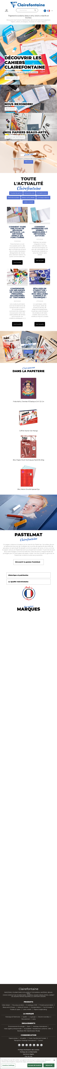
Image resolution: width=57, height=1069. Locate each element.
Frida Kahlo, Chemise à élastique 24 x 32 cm (28, 401)
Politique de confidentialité (28, 1052)
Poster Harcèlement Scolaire (37, 1038)
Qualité (25, 1017)
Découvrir (28, 162)
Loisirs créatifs (28, 202)
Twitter (23, 1045)
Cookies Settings (8, 1065)
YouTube (26, 1045)
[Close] (54, 1060)
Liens (34, 1019)
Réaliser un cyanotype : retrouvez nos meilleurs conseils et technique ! (40, 293)
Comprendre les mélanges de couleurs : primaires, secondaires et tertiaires (17, 293)
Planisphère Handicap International (25, 1040)
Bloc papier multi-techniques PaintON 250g (28, 460)
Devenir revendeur (44, 1017)
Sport (28, 1026)
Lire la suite (17, 262)
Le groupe (32, 1017)
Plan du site (28, 1056)
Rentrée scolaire (13, 197)
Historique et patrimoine (18, 575)
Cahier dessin (6, 1005)
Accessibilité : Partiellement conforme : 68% (37, 1028)
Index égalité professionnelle (13, 1028)
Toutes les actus (16, 193)
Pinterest (30, 1045)
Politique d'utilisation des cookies (28, 1050)
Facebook (19, 1045)
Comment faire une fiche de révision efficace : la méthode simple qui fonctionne (17, 232)
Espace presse (13, 1038)
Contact (40, 1040)
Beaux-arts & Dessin (9, 1007)
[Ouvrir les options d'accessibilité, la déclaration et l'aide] (47, 11)
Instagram (34, 1045)
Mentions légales (28, 1054)
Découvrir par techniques (15, 137)
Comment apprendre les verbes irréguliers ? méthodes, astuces (39, 231)
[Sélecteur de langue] (52, 11)
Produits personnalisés (46, 1005)
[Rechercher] (28, 10)
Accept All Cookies (34, 1065)
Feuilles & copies (15, 1009)
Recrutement (10, 109)
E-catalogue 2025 (31, 1005)
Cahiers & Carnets (22, 1007)
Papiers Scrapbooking (40, 1009)
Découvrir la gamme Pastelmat (27, 562)
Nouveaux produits (18, 1005)
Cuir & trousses (47, 1007)
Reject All (49, 1065)
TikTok (41, 1045)
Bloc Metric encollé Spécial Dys (28, 489)
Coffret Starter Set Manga (28, 431)
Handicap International (40, 1026)
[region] (28, 1063)
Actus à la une (29, 193)
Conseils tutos (42, 193)
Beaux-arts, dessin (28, 197)
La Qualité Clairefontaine (18, 582)
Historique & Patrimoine (12, 1017)
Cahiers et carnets (12, 78)
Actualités (23, 1038)
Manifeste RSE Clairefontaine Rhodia (28, 1031)
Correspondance (43, 197)
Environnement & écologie (16, 1026)
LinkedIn (37, 1045)
